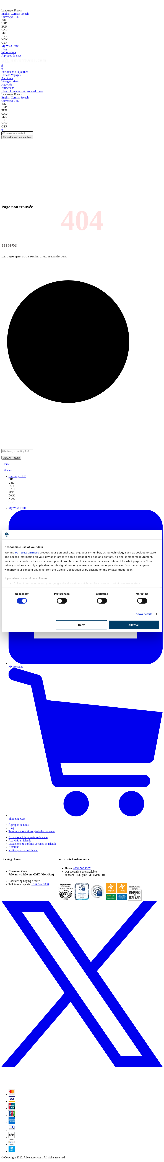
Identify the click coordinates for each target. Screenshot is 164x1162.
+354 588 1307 (81, 868)
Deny (81, 624)
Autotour (14, 846)
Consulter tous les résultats (17, 137)
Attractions (7, 87)
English (5, 13)
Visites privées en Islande (23, 850)
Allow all (134, 624)
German (15, 13)
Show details (144, 614)
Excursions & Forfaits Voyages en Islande (32, 843)
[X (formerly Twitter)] (82, 1084)
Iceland (49, 4)
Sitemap (7, 470)
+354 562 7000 (40, 884)
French (24, 13)
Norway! (64, 4)
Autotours (7, 78)
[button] (10, 16)
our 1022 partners (27, 552)
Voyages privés (10, 81)
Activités (6, 84)
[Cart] (2, 65)
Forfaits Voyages (10, 75)
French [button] (11, 10)
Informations (8, 52)
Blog (4, 49)
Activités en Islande (20, 840)
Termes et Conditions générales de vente (32, 831)
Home (6, 464)
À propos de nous (11, 55)
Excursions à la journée (14, 71)
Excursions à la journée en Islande (28, 837)
